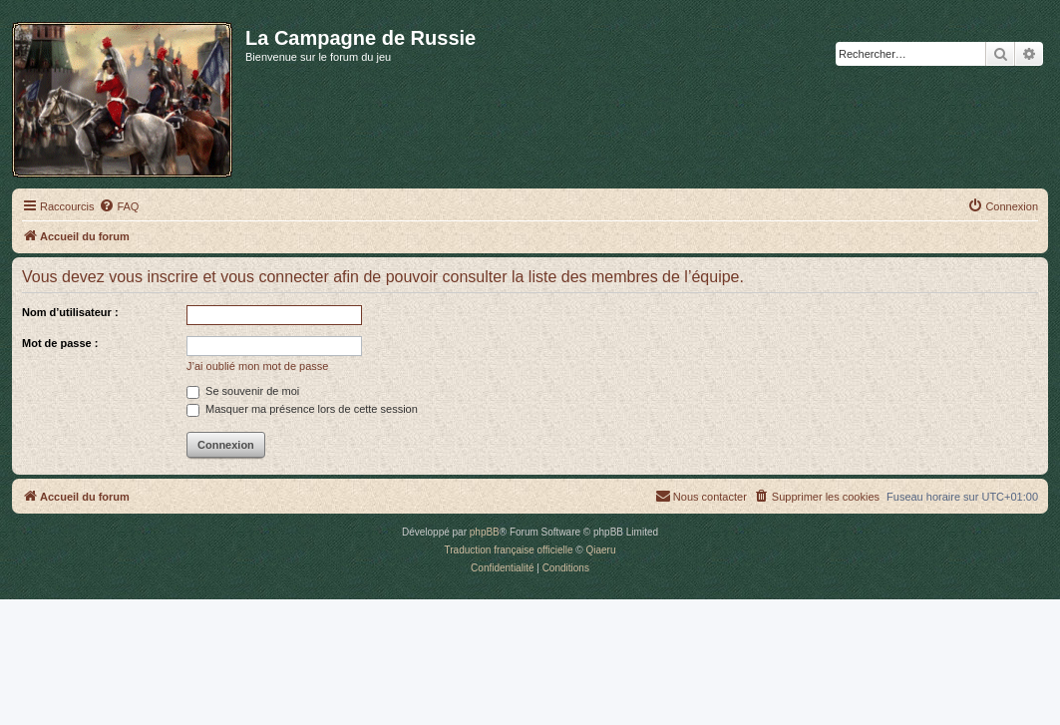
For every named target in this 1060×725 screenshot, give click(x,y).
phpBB (485, 532)
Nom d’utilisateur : (70, 312)
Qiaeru (600, 549)
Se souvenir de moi (242, 391)
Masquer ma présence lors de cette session (302, 409)
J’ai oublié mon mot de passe (257, 366)
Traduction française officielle (509, 549)
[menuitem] (119, 206)
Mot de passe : (60, 343)
